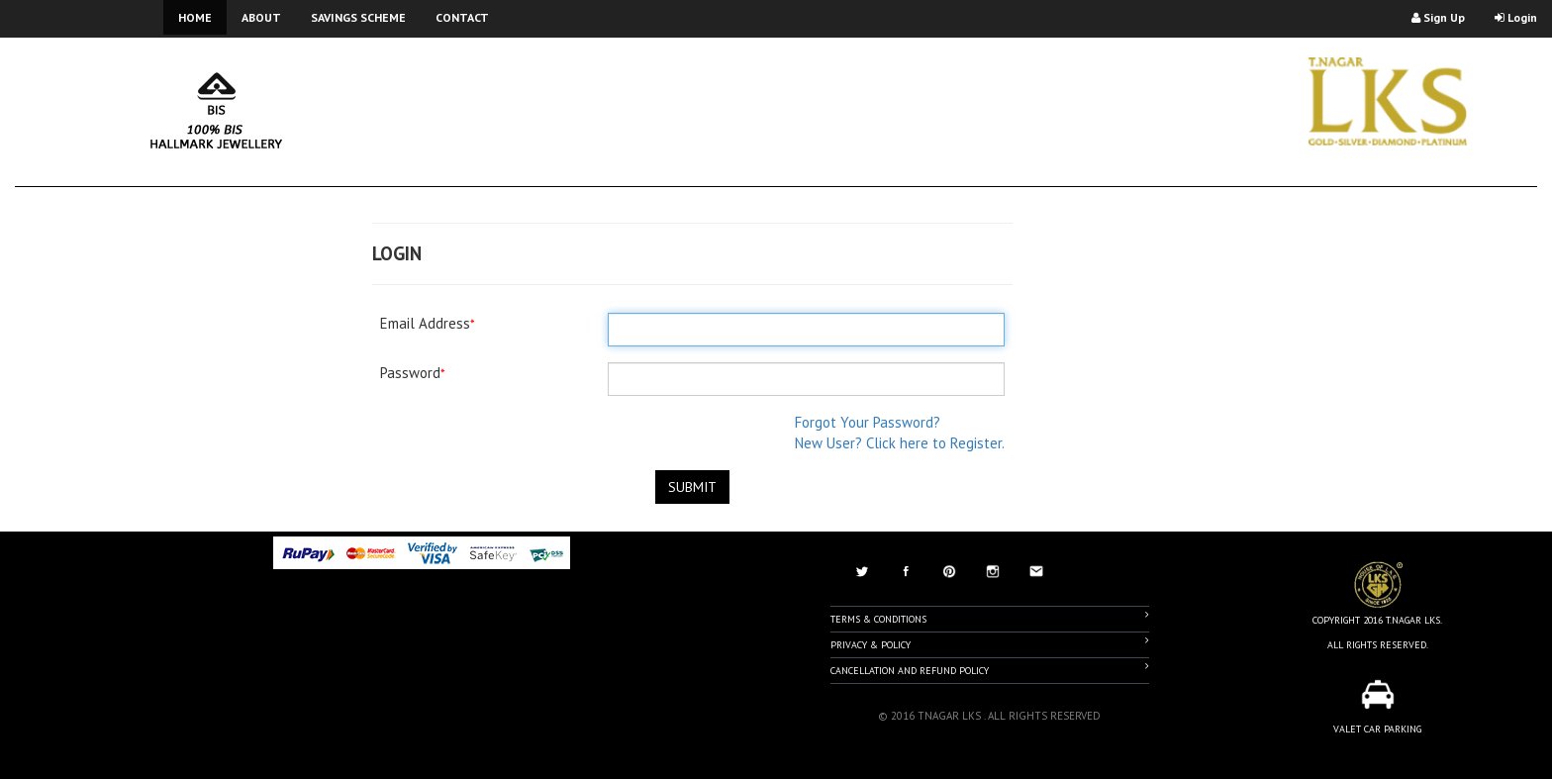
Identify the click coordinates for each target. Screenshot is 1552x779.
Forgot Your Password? (867, 422)
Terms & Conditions (989, 618)
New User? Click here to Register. (900, 443)
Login (1516, 17)
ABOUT (261, 17)
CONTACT (462, 17)
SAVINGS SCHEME (358, 17)
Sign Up (1438, 17)
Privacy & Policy (989, 643)
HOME (195, 17)
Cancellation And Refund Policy (989, 669)
